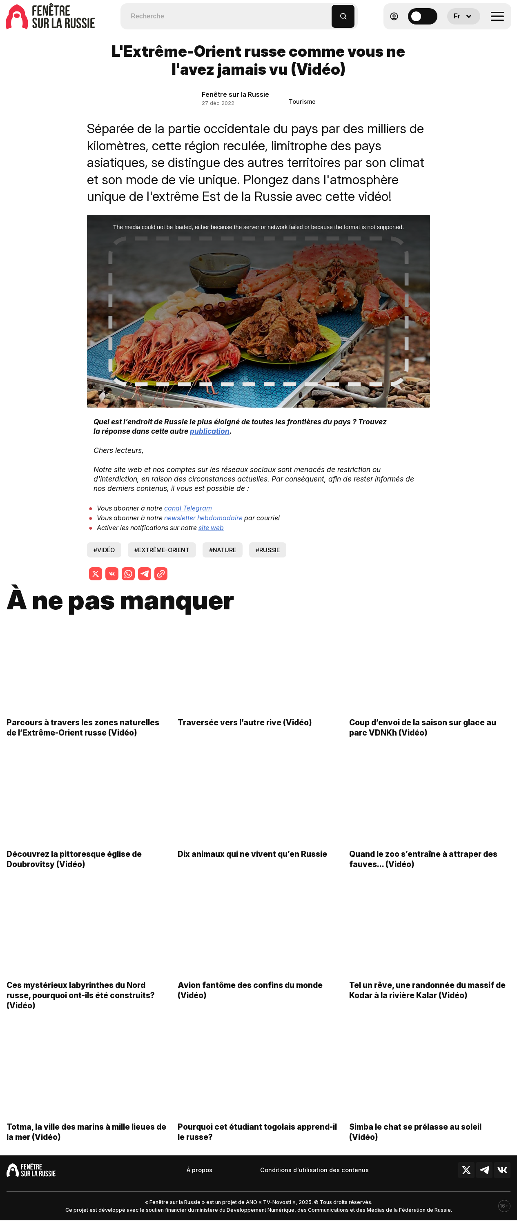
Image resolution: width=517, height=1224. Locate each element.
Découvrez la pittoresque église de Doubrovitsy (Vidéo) (74, 867)
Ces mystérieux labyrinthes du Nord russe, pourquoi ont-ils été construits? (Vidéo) (81, 1003)
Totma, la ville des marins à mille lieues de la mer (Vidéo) (86, 1140)
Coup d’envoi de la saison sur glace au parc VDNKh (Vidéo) (422, 736)
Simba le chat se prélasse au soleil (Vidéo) (415, 1140)
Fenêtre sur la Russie (235, 94)
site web (211, 528)
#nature (222, 549)
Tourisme (302, 101)
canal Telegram (188, 508)
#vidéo (104, 549)
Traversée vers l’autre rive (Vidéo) (245, 731)
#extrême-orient (161, 549)
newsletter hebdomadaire (203, 518)
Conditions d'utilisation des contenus (314, 1169)
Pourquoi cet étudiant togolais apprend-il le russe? (257, 1140)
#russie (268, 549)
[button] (326, 12)
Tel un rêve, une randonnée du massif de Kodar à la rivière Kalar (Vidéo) (427, 998)
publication (210, 431)
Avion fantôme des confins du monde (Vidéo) (250, 998)
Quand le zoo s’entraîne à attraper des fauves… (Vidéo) (423, 867)
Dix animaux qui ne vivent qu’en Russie (252, 862)
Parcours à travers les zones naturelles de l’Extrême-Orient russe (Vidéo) (83, 736)
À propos (199, 1169)
